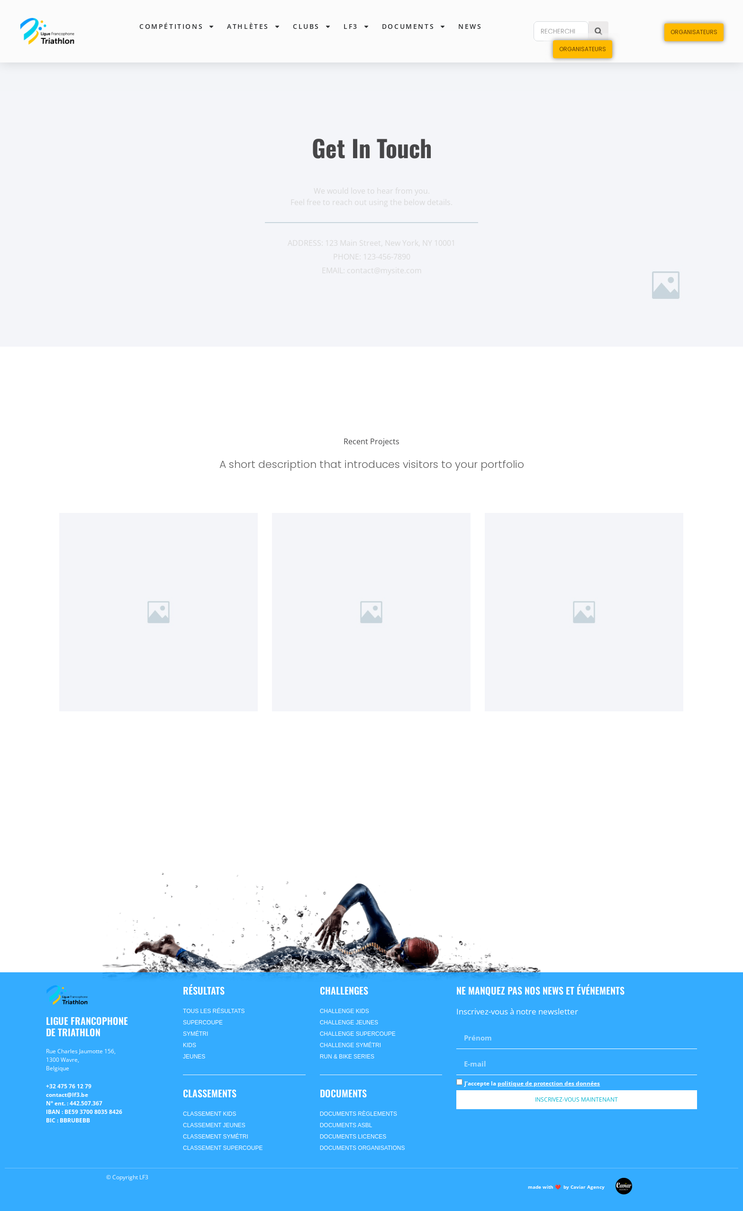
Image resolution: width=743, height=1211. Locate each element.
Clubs (312, 26)
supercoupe (203, 1022)
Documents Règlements (358, 1114)
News (470, 26)
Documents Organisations (362, 1148)
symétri (195, 1034)
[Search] (598, 31)
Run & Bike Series (347, 1056)
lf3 (357, 26)
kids (189, 1045)
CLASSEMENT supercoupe (223, 1148)
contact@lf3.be (67, 1095)
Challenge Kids (344, 1011)
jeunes (194, 1056)
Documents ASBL (346, 1125)
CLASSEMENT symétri (215, 1136)
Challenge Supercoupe (358, 1034)
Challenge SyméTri (350, 1045)
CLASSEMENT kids (209, 1114)
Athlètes (254, 26)
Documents (414, 26)
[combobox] (561, 31)
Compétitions (177, 26)
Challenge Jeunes (349, 1022)
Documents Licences (353, 1136)
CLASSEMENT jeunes (214, 1125)
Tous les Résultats (214, 1011)
